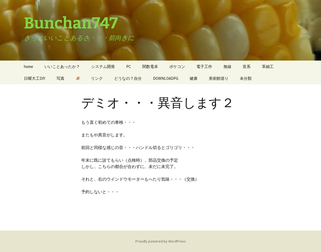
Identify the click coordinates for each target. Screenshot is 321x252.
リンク (97, 78)
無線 (227, 66)
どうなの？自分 (128, 78)
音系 (247, 66)
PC (128, 66)
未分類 (246, 78)
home (28, 66)
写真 (60, 78)
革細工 (268, 66)
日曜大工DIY (34, 78)
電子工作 (204, 66)
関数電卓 (150, 66)
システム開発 (103, 66)
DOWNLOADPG (165, 78)
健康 (193, 78)
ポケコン (177, 66)
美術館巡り (218, 78)
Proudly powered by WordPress (160, 241)
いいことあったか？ (62, 66)
